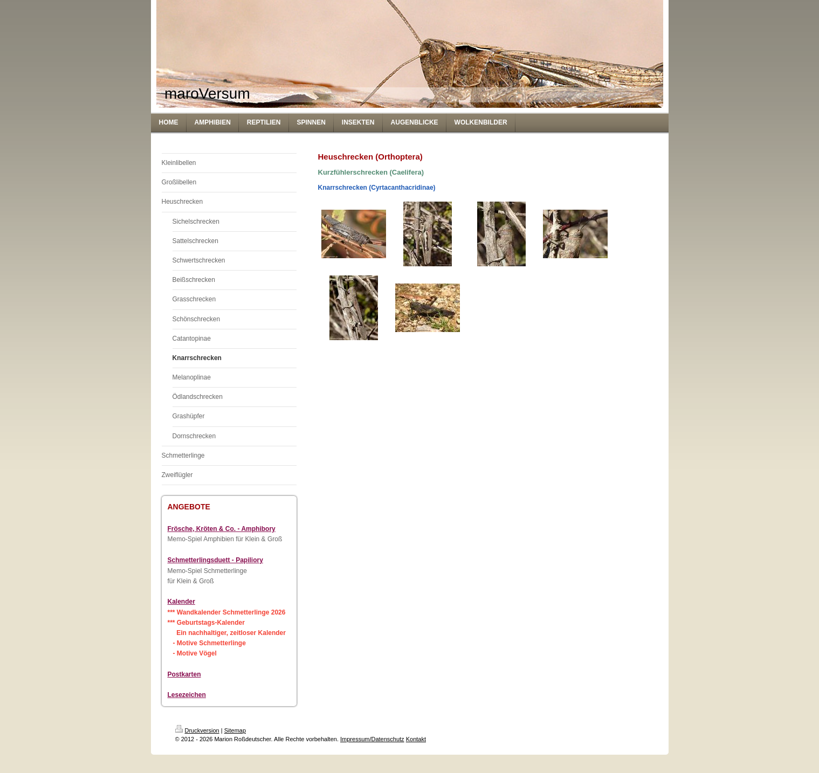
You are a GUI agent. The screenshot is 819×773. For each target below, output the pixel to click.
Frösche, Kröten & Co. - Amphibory (222, 529)
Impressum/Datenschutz (372, 739)
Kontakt (416, 739)
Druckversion (197, 730)
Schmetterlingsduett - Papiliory (215, 560)
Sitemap (235, 730)
